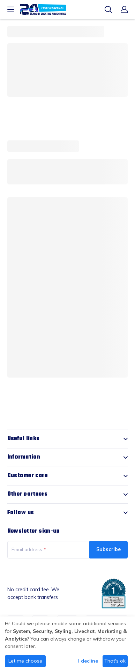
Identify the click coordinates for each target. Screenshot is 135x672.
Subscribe (108, 549)
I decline (88, 661)
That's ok (115, 661)
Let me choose (25, 661)
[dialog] (67, 644)
